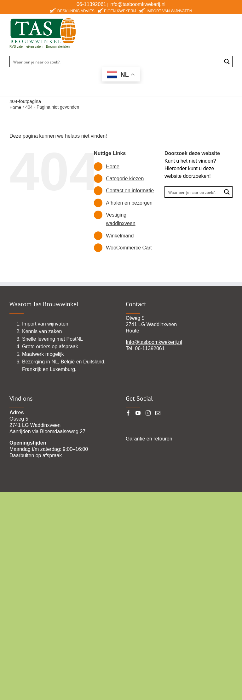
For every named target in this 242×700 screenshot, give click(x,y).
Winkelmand (120, 235)
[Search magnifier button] (227, 61)
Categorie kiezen (125, 178)
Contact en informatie (130, 190)
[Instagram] (148, 413)
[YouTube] (138, 413)
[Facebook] (128, 413)
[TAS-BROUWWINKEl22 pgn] (43, 18)
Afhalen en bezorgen (129, 203)
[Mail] (157, 413)
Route (132, 330)
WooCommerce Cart (129, 247)
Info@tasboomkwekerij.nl (154, 342)
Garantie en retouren (149, 438)
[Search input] (116, 61)
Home (112, 166)
